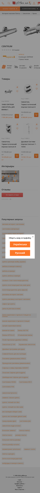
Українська (20, 244)
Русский (20, 252)
